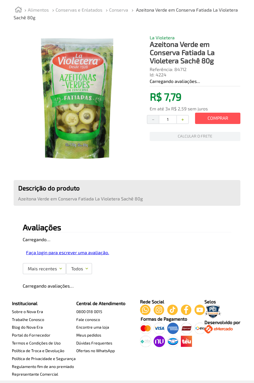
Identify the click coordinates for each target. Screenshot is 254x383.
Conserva (118, 9)
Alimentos (38, 9)
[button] (212, 80)
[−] (193, 119)
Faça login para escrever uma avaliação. (67, 231)
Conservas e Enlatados (79, 9)
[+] (223, 119)
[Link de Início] (18, 10)
